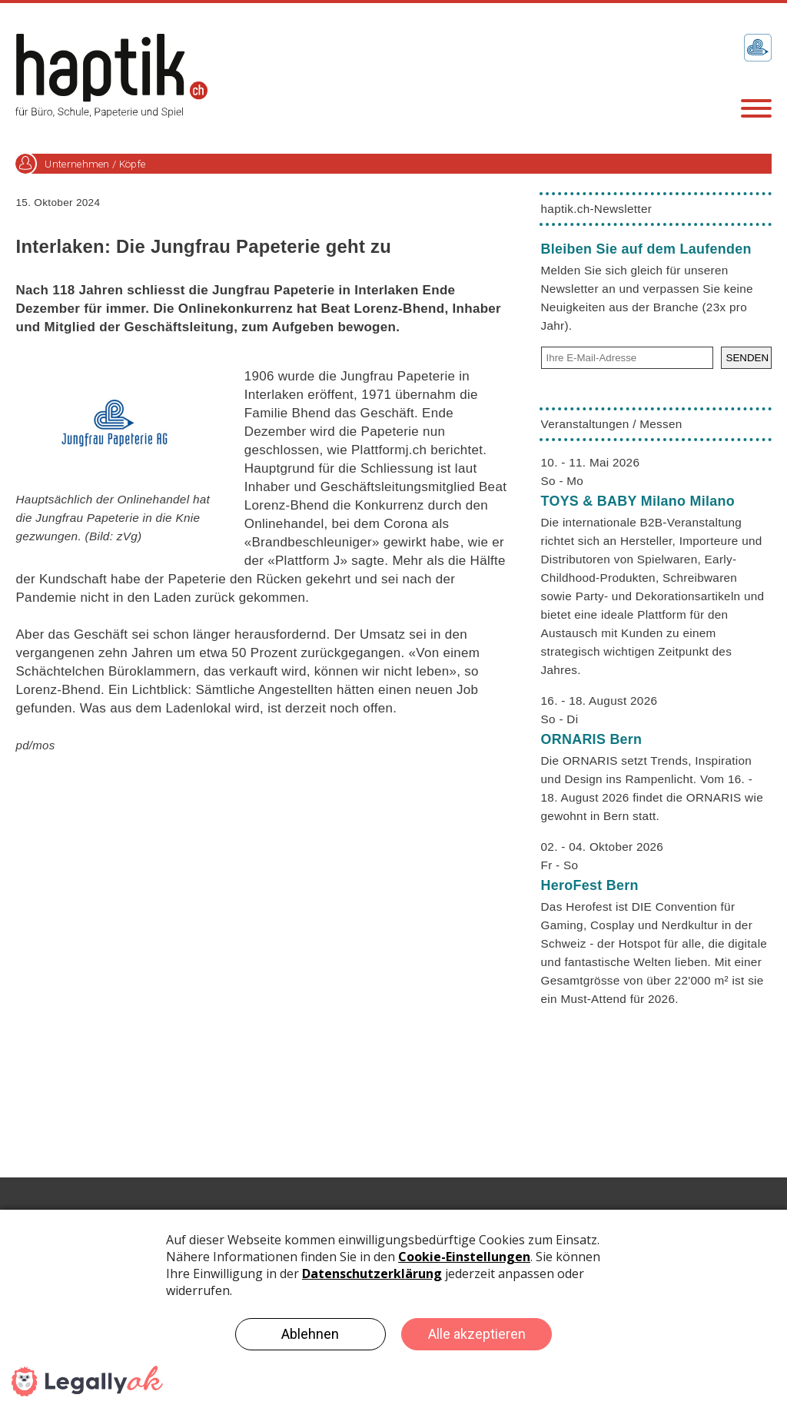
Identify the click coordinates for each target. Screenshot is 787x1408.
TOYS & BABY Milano (638, 501)
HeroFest (590, 885)
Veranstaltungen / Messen (611, 423)
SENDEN (747, 358)
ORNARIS (592, 739)
